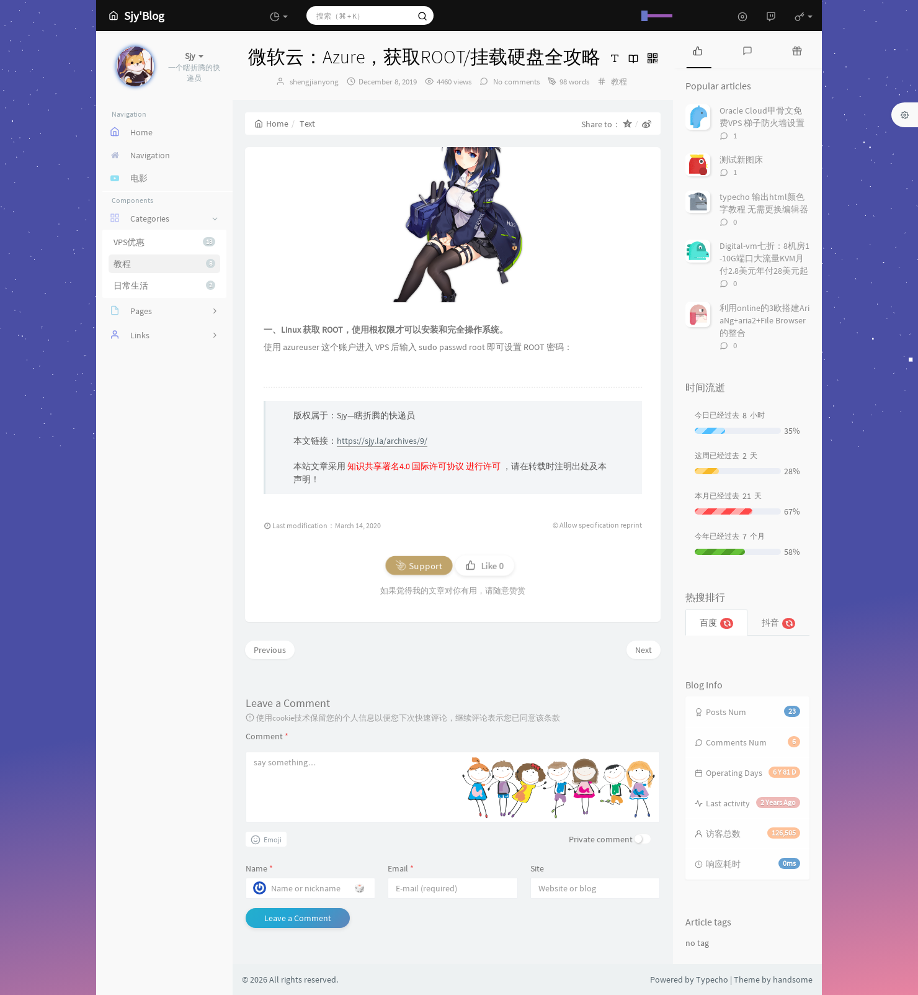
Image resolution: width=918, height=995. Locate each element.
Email (401, 868)
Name (259, 868)
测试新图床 (741, 159)
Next (643, 649)
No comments (515, 81)
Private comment (601, 839)
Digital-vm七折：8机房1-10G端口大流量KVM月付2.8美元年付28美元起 (764, 258)
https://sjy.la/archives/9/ (382, 440)
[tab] (698, 49)
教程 (164, 263)
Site (537, 868)
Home (271, 123)
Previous (270, 649)
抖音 (779, 623)
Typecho (712, 979)
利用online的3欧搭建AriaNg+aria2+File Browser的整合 (764, 320)
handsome (793, 979)
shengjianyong (314, 81)
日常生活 (164, 285)
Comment (267, 736)
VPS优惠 (164, 242)
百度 (717, 623)
